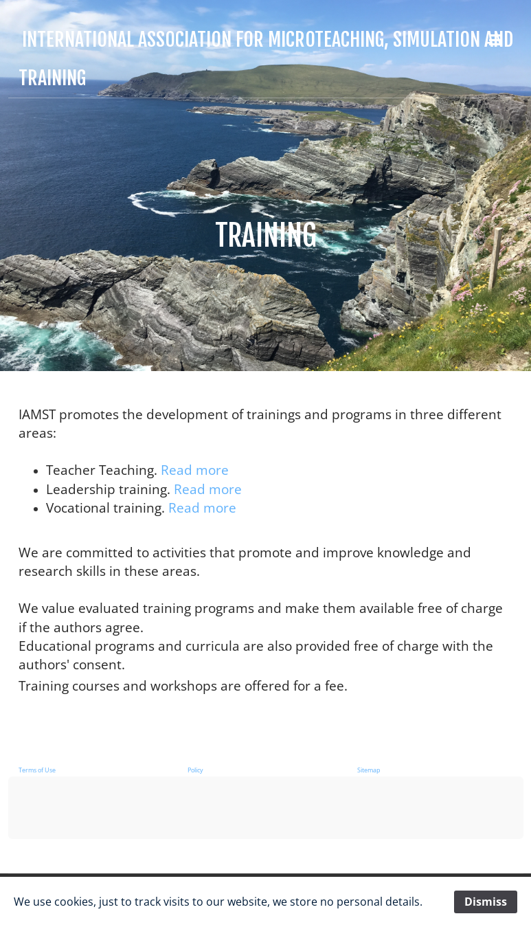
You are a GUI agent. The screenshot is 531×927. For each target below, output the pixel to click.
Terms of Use (37, 770)
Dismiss (485, 901)
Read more (195, 470)
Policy (195, 770)
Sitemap (369, 770)
